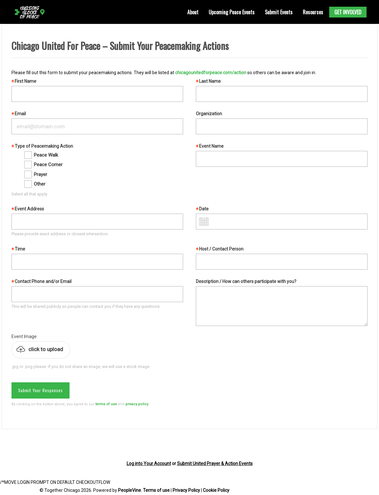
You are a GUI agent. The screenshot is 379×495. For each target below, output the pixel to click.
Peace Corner (48, 164)
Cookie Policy (216, 490)
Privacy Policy (186, 490)
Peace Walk (46, 155)
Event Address (29, 208)
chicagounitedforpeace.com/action (210, 72)
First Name (25, 81)
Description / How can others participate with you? (246, 281)
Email (20, 113)
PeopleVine (129, 490)
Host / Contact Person (221, 248)
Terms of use (156, 490)
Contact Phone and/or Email (43, 281)
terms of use (106, 404)
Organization (209, 113)
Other (39, 184)
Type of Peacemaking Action (44, 146)
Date (204, 208)
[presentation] (50, 444)
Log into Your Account (149, 463)
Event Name (211, 146)
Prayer (40, 174)
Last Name (210, 81)
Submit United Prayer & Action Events (215, 463)
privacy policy (136, 404)
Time (20, 248)
